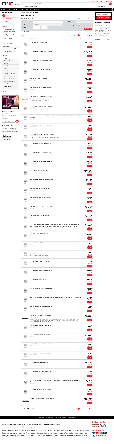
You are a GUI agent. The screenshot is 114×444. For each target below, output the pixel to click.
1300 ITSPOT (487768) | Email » (29, 6)
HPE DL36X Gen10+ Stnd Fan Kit (38, 279)
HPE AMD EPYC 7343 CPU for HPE (38, 42)
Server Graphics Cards (9, 78)
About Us (41, 417)
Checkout (109, 1)
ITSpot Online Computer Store (54, 422)
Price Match (49, 417)
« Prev (73, 35)
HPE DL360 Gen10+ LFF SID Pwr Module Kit (40, 87)
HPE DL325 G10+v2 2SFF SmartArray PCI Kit (41, 270)
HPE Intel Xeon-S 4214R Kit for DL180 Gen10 (41, 206)
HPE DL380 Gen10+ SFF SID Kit (37, 243)
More (4, 91)
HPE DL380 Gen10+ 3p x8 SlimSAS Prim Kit (40, 197)
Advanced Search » (102, 6)
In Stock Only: (74, 25)
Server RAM (7, 68)
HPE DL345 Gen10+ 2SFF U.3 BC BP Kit (39, 261)
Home (3, 9)
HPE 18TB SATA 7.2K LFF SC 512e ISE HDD (40, 152)
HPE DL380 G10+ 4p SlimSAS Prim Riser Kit (40, 353)
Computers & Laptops (8, 29)
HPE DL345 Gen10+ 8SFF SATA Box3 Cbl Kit (40, 125)
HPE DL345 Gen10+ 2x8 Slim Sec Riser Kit (40, 389)
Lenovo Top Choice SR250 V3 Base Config (40, 315)
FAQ (8, 9)
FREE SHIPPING (7, 24)
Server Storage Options (9, 73)
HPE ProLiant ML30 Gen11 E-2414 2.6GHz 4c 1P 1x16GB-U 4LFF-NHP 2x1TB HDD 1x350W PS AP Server (55, 297)
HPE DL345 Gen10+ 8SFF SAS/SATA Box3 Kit (41, 161)
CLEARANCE (6, 21)
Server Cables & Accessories (11, 89)
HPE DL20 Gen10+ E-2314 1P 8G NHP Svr (40, 216)
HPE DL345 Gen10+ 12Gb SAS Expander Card (41, 179)
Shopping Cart (102, 1)
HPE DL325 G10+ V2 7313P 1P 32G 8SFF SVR (41, 107)
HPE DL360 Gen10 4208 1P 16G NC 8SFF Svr (41, 96)
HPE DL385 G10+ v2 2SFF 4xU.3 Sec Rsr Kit (40, 326)
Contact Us (37, 9)
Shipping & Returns (18, 9)
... (87, 35)
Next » (90, 35)
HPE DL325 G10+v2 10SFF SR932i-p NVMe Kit (41, 288)
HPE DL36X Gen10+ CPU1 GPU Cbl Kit (39, 188)
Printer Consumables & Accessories (9, 52)
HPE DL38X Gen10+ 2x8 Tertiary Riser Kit (40, 252)
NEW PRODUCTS (7, 19)
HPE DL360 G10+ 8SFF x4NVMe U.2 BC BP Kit (41, 143)
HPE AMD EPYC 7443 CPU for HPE (38, 78)
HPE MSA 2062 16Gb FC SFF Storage (39, 170)
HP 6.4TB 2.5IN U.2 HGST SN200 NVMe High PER (42, 134)
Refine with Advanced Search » (85, 19)
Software (5, 55)
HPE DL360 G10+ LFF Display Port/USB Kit (40, 371)
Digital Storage (6, 41)
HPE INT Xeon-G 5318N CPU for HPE (39, 362)
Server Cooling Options (9, 81)
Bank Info (29, 9)
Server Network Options (9, 76)
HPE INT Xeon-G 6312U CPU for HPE (39, 234)
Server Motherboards (9, 66)
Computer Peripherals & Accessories (9, 35)
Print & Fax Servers (8, 43)
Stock (89, 39)
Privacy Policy (72, 417)
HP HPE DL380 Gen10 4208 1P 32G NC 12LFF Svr (42, 398)
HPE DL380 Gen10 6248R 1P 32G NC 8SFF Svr (41, 51)
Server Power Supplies (9, 71)
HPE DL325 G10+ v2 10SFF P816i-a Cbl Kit (40, 344)
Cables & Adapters (7, 38)
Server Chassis (7, 60)
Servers (27, 12)
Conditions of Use (60, 417)
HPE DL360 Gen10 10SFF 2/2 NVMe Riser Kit (41, 69)
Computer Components (9, 31)
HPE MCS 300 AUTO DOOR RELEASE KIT (40, 335)
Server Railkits (7, 84)
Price (81, 39)
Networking (6, 46)
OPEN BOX (5, 26)
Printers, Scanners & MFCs (10, 49)
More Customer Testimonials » (103, 39)
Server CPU (6, 63)
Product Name (33, 39)
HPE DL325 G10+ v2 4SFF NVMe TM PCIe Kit (41, 306)
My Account (95, 1)
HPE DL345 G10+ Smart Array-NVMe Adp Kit (41, 60)
